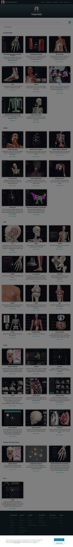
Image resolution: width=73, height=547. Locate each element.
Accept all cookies (59, 539)
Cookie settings (17, 542)
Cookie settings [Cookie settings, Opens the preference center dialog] (59, 543)
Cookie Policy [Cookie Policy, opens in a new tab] (35, 542)
